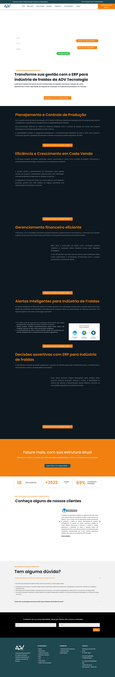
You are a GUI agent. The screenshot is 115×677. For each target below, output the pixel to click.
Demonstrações (40, 6)
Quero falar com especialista (56, 466)
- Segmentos (41, 651)
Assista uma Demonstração (86, 41)
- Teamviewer (41, 661)
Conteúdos (49, 6)
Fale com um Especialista (86, 48)
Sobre (23, 6)
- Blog (39, 657)
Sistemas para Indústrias (68, 649)
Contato (78, 6)
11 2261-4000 (86, 653)
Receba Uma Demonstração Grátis (57, 145)
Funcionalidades (68, 6)
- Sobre (40, 649)
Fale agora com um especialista (56, 98)
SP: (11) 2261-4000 (88, 2)
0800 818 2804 (99, 2)
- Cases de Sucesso (43, 653)
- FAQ (39, 659)
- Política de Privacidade (44, 663)
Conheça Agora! (63, 53)
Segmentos (58, 6)
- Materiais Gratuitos (43, 655)
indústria (26, 233)
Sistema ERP (30, 6)
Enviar (96, 630)
